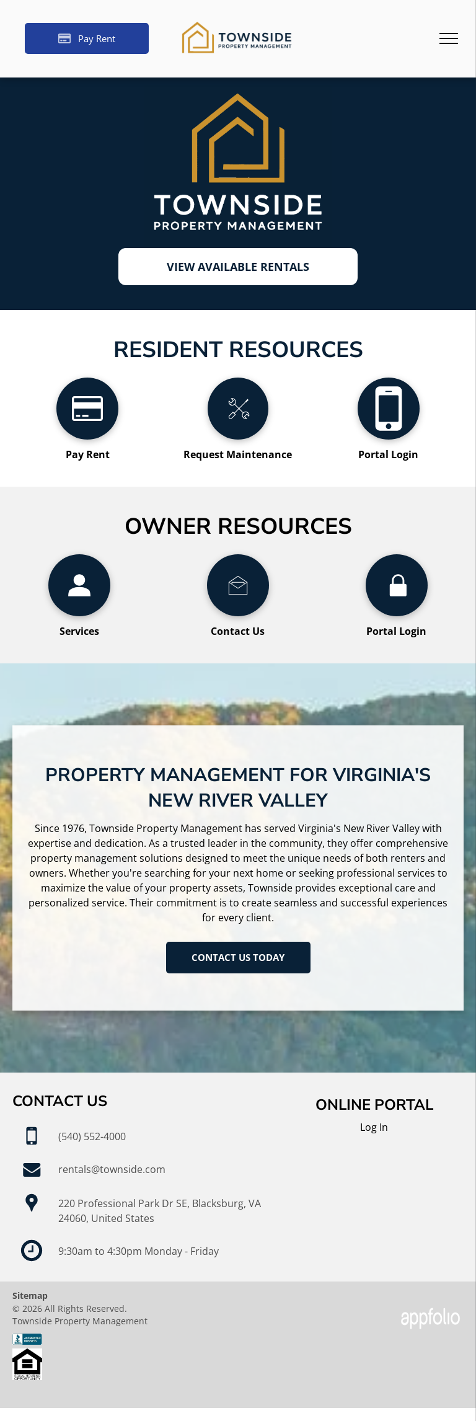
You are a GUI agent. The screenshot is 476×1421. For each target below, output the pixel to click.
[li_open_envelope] (238, 612)
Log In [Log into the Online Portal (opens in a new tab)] (374, 1127)
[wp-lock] (396, 612)
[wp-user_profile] (79, 612)
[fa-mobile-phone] (388, 436)
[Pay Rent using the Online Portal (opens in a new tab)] (87, 38)
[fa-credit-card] (87, 436)
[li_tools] (238, 436)
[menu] (449, 38)
